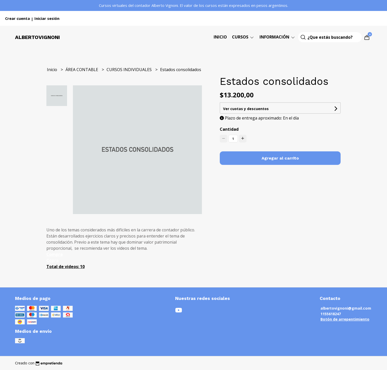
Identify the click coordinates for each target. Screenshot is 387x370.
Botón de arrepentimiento (344, 319)
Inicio (220, 37)
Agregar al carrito (280, 158)
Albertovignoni (37, 37)
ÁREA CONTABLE (82, 69)
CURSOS (243, 37)
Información (277, 37)
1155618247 (330, 313)
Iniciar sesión (46, 18)
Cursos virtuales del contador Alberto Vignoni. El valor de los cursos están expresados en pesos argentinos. (193, 5)
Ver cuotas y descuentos (246, 108)
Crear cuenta (17, 18)
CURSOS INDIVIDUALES (130, 69)
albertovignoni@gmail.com (345, 308)
